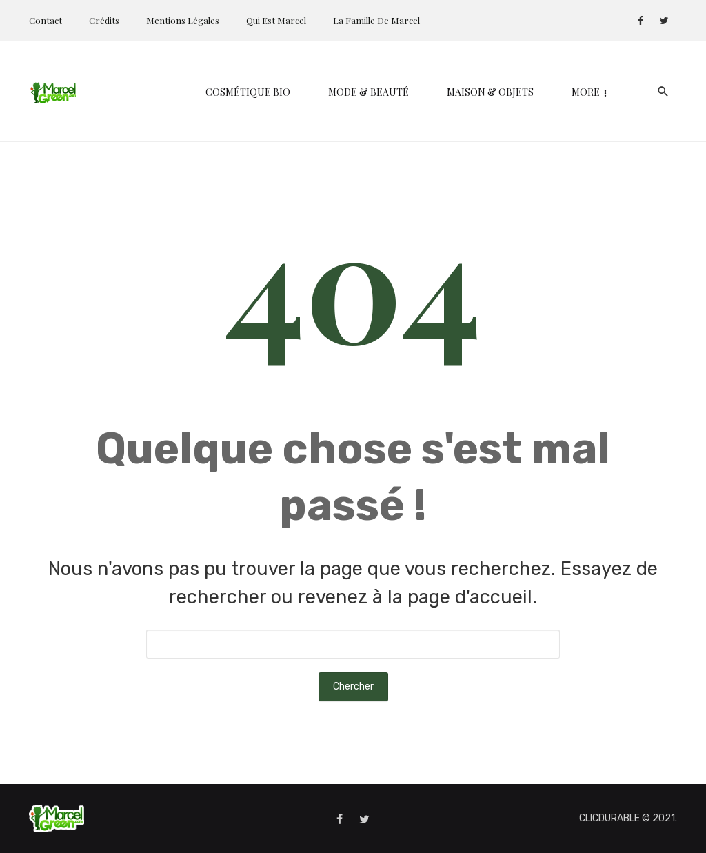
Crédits (104, 20)
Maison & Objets (379, 92)
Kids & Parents (500, 92)
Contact (45, 20)
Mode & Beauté (258, 92)
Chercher (353, 686)
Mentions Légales (182, 20)
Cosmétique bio (137, 92)
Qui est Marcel (276, 20)
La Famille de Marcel (376, 20)
